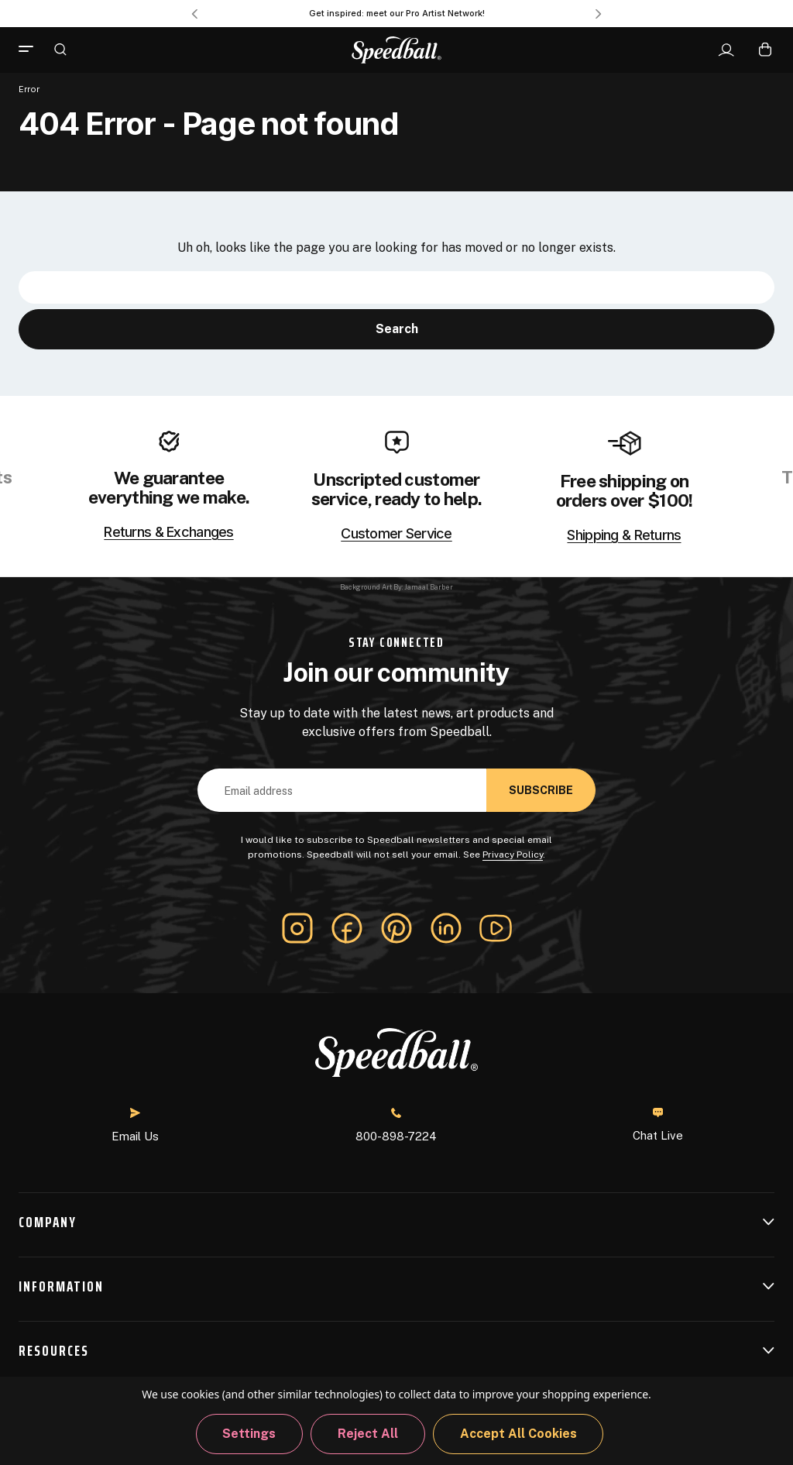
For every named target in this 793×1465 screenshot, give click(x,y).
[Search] (60, 49)
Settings (249, 1433)
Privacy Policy (512, 854)
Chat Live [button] (658, 1125)
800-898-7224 (396, 1125)
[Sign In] (726, 50)
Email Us (135, 1125)
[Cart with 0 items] (765, 49)
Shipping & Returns (624, 535)
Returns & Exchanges (168, 532)
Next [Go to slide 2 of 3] (599, 14)
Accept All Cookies (518, 1433)
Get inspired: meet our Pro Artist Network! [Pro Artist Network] (397, 13)
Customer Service (396, 534)
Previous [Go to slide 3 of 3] (194, 14)
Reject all (368, 1433)
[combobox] (396, 287)
